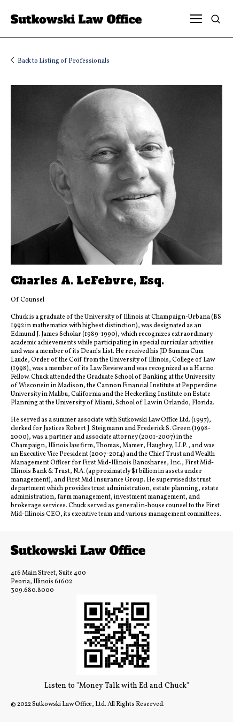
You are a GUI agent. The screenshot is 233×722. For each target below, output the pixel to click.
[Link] (86, 19)
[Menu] (196, 18)
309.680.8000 (32, 590)
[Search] (218, 19)
